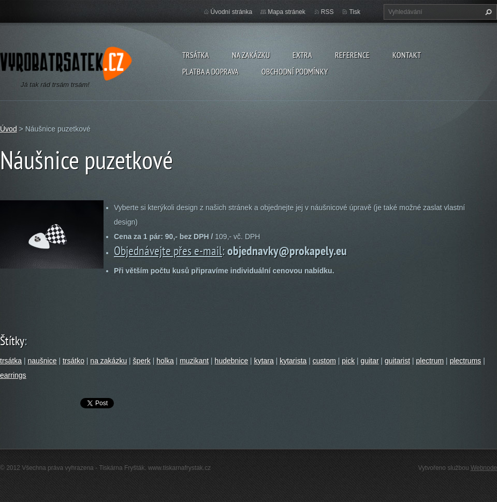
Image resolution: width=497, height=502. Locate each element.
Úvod (8, 129)
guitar (370, 361)
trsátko (73, 361)
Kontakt (406, 55)
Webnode (484, 467)
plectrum (430, 361)
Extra (302, 55)
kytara (264, 361)
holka (164, 361)
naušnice (41, 361)
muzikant (194, 361)
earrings (13, 375)
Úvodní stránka (232, 12)
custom (324, 361)
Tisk (354, 12)
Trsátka (195, 55)
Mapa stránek (286, 12)
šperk (142, 361)
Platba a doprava (210, 71)
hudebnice (231, 361)
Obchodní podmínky (294, 71)
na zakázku (108, 361)
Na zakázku (251, 55)
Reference (352, 55)
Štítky (12, 341)
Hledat (487, 12)
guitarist (397, 361)
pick (348, 361)
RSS (327, 12)
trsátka (11, 361)
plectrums (465, 361)
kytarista (293, 361)
